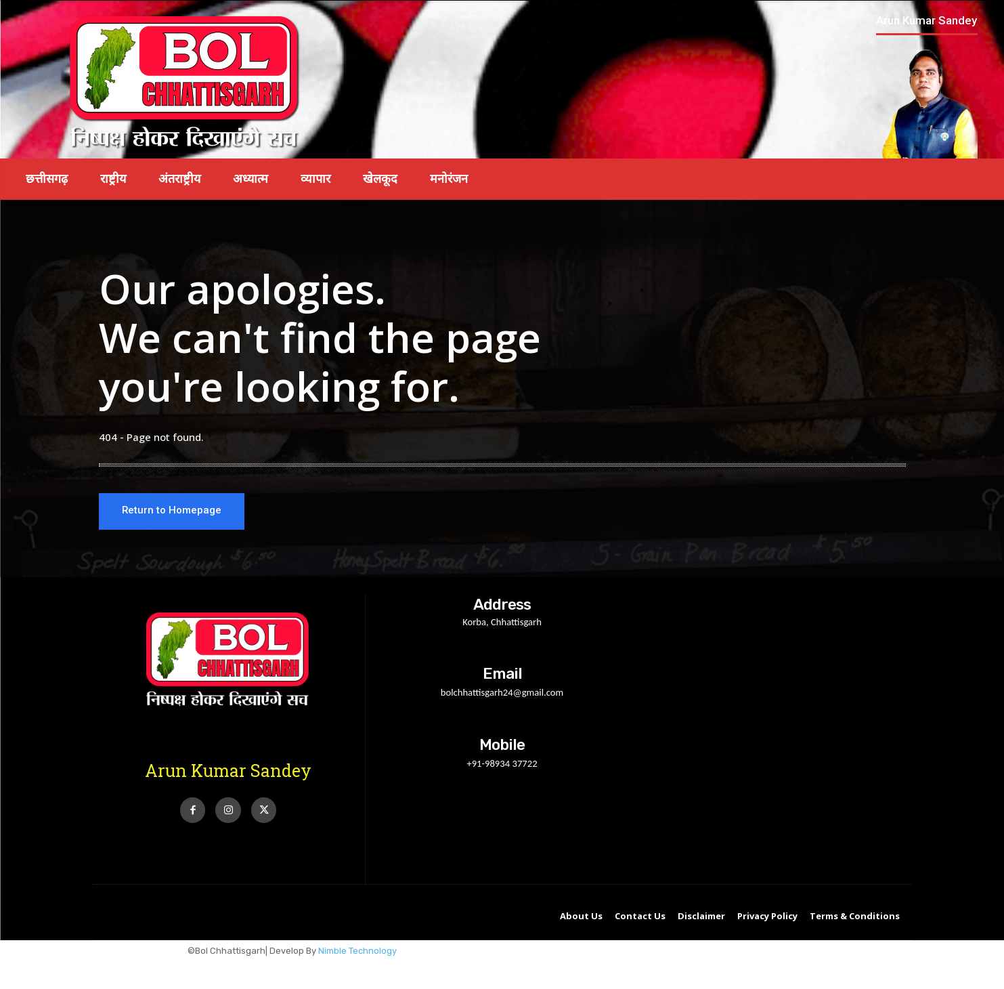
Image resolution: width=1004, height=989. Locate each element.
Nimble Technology (357, 952)
